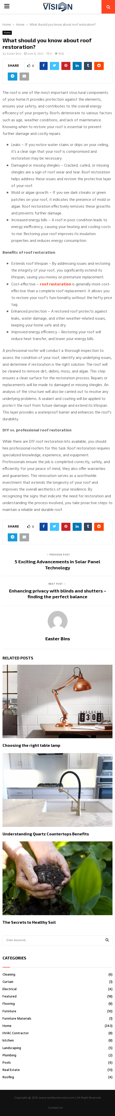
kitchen (8, 1041)
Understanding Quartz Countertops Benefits (46, 833)
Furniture (9, 1011)
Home (7, 33)
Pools (7, 1063)
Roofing (8, 1077)
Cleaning (9, 975)
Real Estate (11, 1070)
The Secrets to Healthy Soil (29, 922)
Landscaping (12, 1048)
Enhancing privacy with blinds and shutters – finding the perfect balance (57, 594)
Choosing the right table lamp (31, 745)
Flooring (9, 1004)
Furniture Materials (17, 1019)
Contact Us (55, 1108)
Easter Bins (14, 53)
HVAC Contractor (16, 1033)
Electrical (10, 989)
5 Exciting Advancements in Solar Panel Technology (57, 564)
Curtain (8, 982)
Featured (10, 996)
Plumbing (9, 1055)
